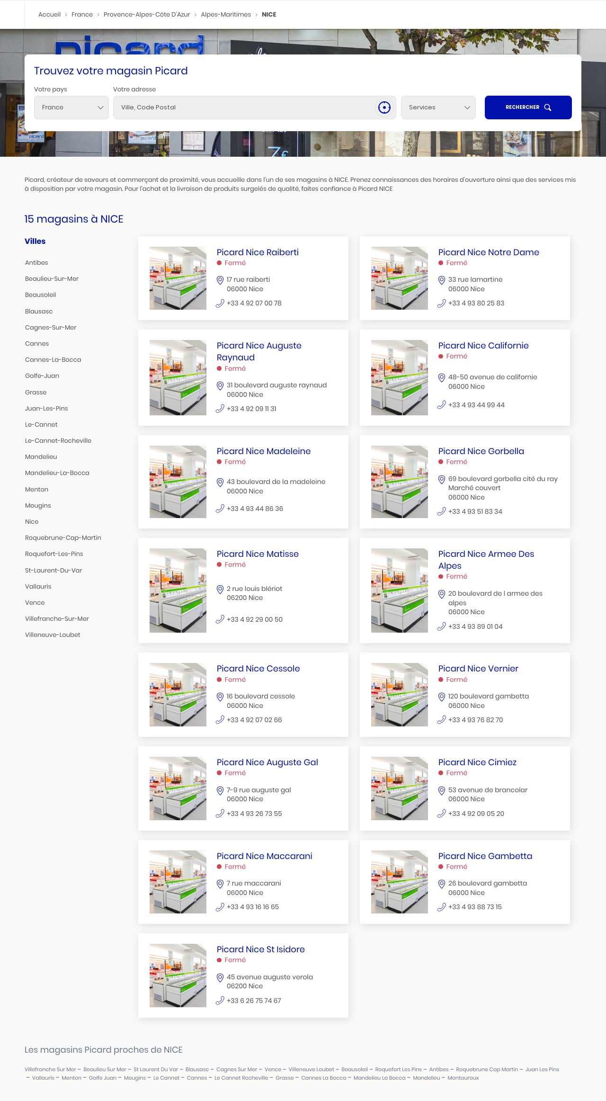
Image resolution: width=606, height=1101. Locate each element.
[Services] (438, 107)
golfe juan (102, 1078)
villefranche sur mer (50, 1069)
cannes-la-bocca (53, 359)
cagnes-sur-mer (50, 327)
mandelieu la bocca (380, 1078)
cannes (37, 343)
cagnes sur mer (236, 1069)
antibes (36, 262)
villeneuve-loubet (52, 634)
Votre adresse (134, 89)
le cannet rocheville (241, 1078)
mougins (38, 505)
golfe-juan (42, 375)
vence (35, 602)
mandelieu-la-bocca (57, 472)
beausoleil (40, 294)
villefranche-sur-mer (57, 618)
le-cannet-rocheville (58, 440)
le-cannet (41, 424)
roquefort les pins (398, 1069)
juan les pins (542, 1069)
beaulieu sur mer (104, 1069)
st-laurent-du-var (53, 570)
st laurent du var (156, 1069)
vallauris (38, 586)
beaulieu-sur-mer (52, 278)
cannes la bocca (323, 1078)
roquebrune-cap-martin (63, 537)
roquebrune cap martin (487, 1069)
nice (31, 521)
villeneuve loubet (311, 1069)
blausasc (39, 311)
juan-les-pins (46, 408)
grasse (35, 392)
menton (36, 489)
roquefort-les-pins (54, 553)
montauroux (463, 1078)
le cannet (166, 1078)
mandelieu (41, 456)
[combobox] (71, 107)
